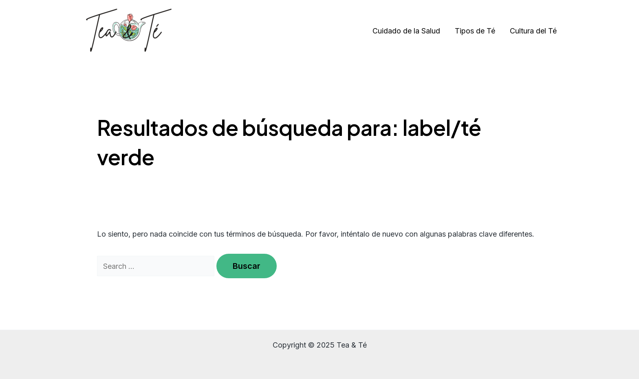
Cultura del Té (533, 31)
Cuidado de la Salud (406, 31)
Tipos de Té (475, 31)
